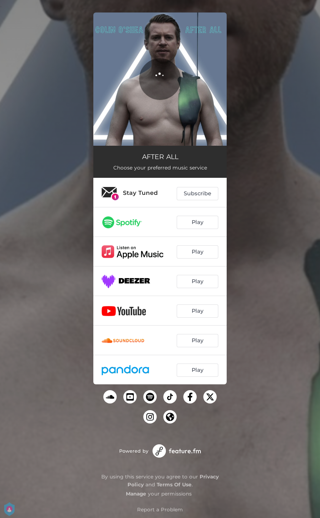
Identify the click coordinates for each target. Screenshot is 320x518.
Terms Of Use (174, 484)
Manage (136, 494)
